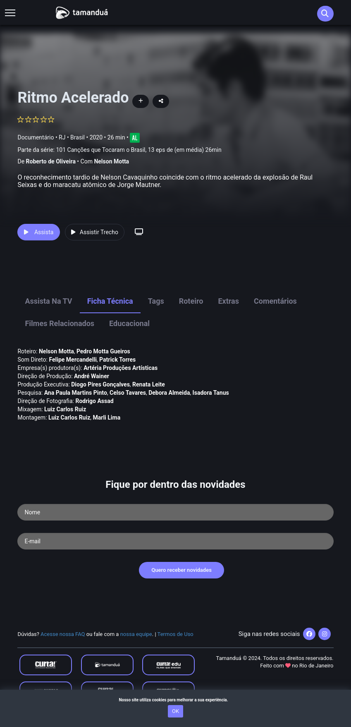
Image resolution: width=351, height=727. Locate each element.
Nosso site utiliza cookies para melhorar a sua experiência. (175, 700)
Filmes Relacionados (59, 323)
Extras (228, 301)
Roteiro (191, 301)
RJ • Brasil (72, 137)
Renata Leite (148, 384)
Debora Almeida (169, 392)
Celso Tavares (128, 392)
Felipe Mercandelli (72, 359)
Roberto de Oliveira (51, 161)
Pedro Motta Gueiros (103, 351)
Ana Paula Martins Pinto (75, 392)
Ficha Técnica (110, 301)
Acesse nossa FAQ (63, 634)
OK (175, 711)
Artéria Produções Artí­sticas (121, 368)
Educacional (129, 323)
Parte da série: (119, 150)
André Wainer (91, 376)
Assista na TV (48, 301)
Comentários (275, 301)
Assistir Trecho (94, 232)
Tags (156, 301)
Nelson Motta (111, 161)
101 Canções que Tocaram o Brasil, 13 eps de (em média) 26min (138, 149)
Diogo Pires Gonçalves (100, 384)
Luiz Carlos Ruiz (65, 409)
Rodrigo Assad (94, 401)
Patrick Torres (117, 359)
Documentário (35, 137)
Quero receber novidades (181, 570)
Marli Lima (107, 417)
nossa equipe (136, 634)
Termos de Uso (175, 634)
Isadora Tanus (211, 392)
